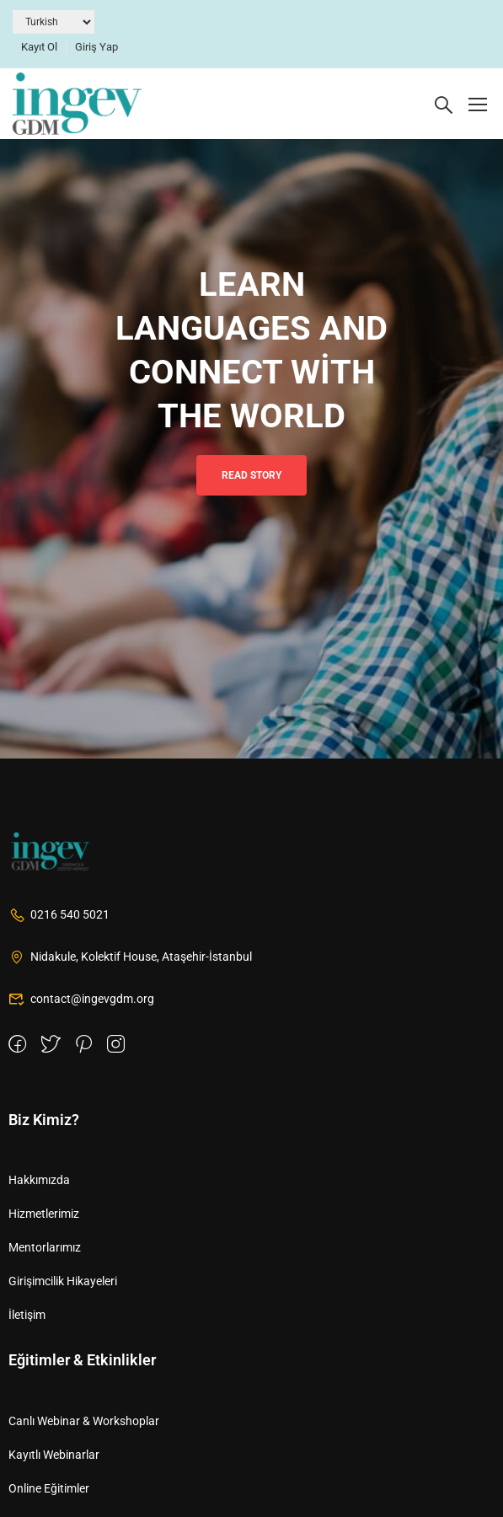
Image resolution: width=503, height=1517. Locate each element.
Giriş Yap (96, 46)
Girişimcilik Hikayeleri (62, 1281)
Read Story (251, 475)
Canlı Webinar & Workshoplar (83, 1421)
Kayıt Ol (39, 46)
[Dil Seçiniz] (53, 22)
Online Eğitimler (48, 1488)
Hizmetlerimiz (43, 1213)
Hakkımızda (39, 1180)
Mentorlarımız (44, 1247)
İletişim (26, 1314)
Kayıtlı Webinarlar (53, 1454)
